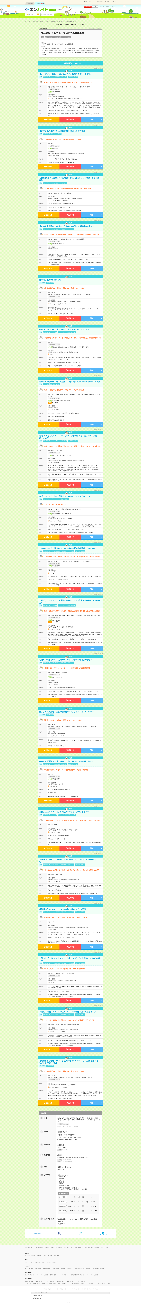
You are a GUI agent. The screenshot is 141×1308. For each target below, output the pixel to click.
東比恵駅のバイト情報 (53, 1255)
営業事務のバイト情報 (50, 1262)
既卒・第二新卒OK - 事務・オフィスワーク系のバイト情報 (39, 1281)
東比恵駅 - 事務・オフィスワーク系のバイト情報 (86, 1275)
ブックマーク (103, 1234)
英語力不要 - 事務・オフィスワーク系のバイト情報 (70, 1283)
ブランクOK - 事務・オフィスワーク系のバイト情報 (97, 1283)
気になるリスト (33, 14)
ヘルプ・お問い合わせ (104, 6)
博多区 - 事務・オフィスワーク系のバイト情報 (36, 1275)
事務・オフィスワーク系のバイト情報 (34, 1262)
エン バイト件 (39, 3)
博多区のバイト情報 (30, 1255)
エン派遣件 (29, 3)
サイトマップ (113, 6)
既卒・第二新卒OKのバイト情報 (33, 1268)
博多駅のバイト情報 (42, 1255)
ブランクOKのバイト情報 (98, 1268)
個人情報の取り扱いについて (49, 1289)
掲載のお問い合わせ (93, 1289)
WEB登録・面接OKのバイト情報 (69, 1268)
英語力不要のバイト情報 (84, 1268)
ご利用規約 (61, 1289)
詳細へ (92, 119)
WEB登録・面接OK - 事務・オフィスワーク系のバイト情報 (41, 1283)
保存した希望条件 (48, 14)
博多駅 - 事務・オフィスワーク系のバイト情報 (61, 1275)
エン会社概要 (83, 1289)
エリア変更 (59, 9)
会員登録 (88, 6)
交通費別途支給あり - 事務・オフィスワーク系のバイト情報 (70, 1281)
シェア (59, 1234)
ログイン (95, 6)
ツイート (81, 1234)
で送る (37, 1233)
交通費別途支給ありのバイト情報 (51, 1268)
